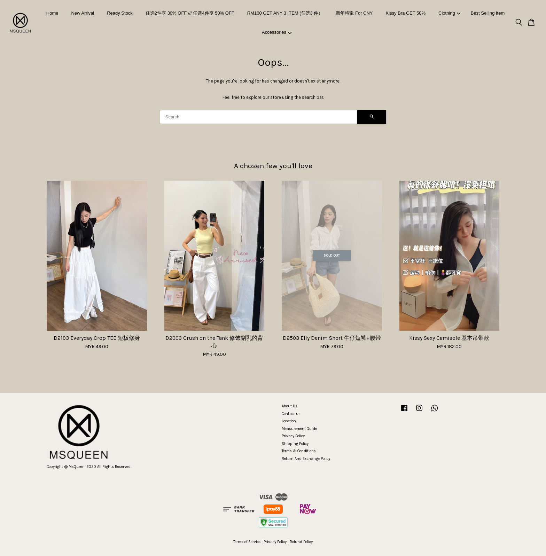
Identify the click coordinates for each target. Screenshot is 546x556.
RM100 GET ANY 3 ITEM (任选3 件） (285, 13)
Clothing (449, 13)
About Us (289, 406)
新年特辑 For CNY (354, 13)
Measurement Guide (299, 428)
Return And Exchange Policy (306, 458)
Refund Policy (301, 542)
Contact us (291, 414)
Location (289, 421)
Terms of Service (246, 542)
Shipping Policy (295, 443)
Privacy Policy (293, 436)
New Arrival (82, 13)
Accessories (277, 32)
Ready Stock (120, 13)
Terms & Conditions (299, 451)
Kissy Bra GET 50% (405, 13)
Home (52, 13)
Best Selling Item (488, 13)
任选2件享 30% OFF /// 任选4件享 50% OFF (190, 13)
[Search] (258, 117)
